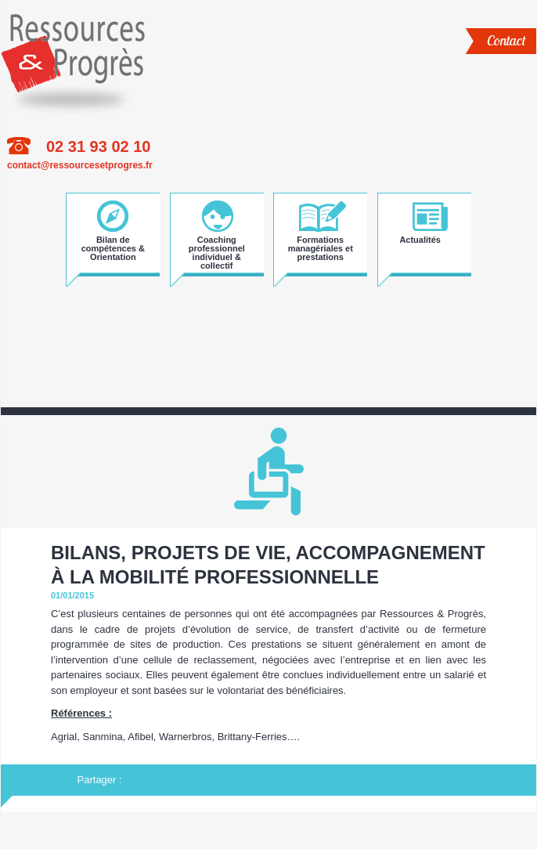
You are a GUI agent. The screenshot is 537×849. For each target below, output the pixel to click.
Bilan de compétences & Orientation (113, 247)
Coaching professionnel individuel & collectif (217, 247)
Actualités (420, 239)
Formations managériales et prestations (320, 247)
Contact (506, 40)
